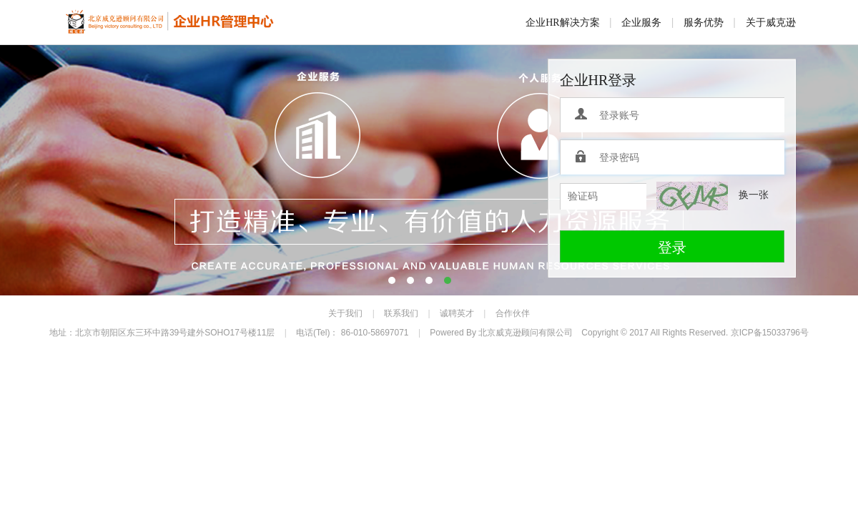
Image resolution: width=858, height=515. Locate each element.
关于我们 (345, 313)
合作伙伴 (512, 313)
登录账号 (582, 115)
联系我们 (401, 313)
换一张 (754, 195)
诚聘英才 (457, 313)
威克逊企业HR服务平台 (170, 23)
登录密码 (582, 157)
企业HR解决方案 (562, 22)
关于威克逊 (771, 22)
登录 (672, 247)
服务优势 (704, 22)
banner (429, 170)
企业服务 (641, 22)
